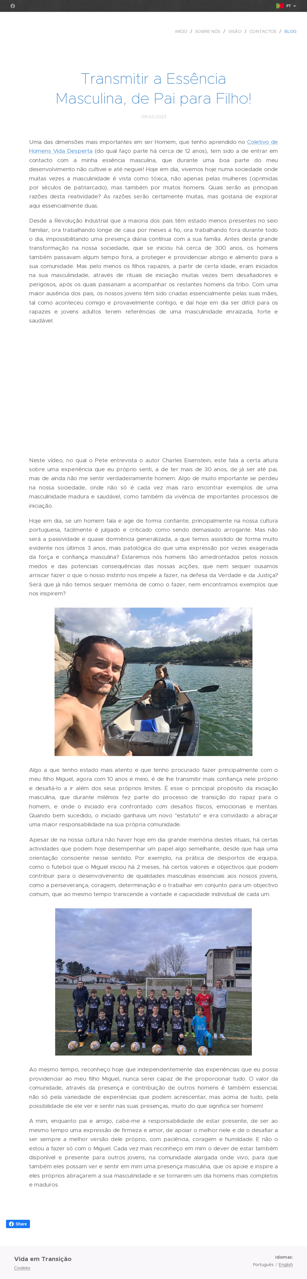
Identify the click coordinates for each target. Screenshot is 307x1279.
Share (18, 1224)
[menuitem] (182, 31)
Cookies (22, 1268)
